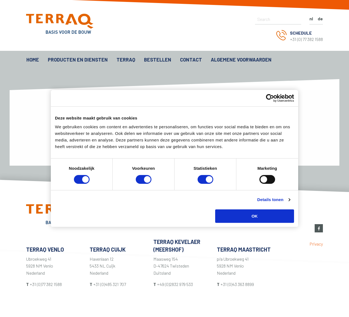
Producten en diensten (78, 60)
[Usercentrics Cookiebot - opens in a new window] (270, 98)
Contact (191, 60)
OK (254, 216)
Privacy (316, 243)
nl (311, 18)
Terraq (126, 60)
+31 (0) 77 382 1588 (306, 39)
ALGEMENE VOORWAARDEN (241, 60)
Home (32, 60)
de (320, 18)
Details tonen (270, 199)
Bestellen (157, 60)
